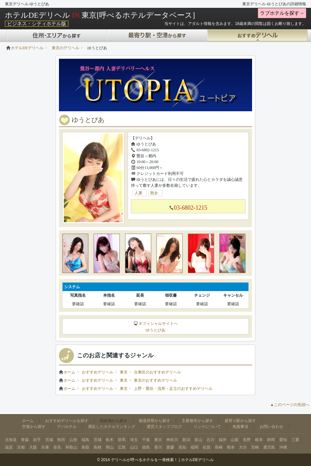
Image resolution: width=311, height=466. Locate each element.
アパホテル (67, 426)
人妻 (140, 193)
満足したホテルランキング (111, 426)
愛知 (283, 439)
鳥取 (85, 447)
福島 (85, 439)
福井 (223, 439)
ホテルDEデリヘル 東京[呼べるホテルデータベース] (100, 15)
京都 (21, 447)
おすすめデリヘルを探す (66, 420)
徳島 (146, 447)
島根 (97, 447)
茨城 (97, 439)
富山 (198, 439)
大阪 (33, 447)
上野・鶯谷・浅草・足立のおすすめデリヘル (173, 388)
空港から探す (34, 426)
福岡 (194, 447)
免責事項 (240, 426)
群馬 (122, 439)
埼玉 (134, 439)
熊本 (231, 447)
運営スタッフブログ (164, 426)
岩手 (37, 439)
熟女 (156, 193)
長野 (247, 439)
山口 (134, 447)
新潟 (186, 439)
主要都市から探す (197, 420)
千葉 (146, 439)
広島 (122, 447)
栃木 (110, 439)
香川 (158, 447)
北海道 (11, 439)
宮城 (49, 439)
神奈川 (172, 439)
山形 (73, 439)
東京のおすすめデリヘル (155, 380)
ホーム (67, 372)
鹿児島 (269, 447)
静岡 (271, 439)
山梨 (235, 439)
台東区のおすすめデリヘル (157, 372)
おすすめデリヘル (97, 372)
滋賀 (9, 447)
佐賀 (206, 447)
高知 (182, 447)
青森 (25, 439)
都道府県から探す (154, 420)
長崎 (219, 447)
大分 (243, 447)
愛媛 (170, 447)
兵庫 (45, 447)
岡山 (110, 447)
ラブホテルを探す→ (282, 13)
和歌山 (71, 447)
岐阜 (259, 439)
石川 (210, 439)
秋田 (61, 439)
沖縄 (283, 447)
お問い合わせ (271, 426)
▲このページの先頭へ (289, 404)
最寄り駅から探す (240, 420)
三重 (295, 439)
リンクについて (207, 426)
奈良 (57, 447)
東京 (124, 372)
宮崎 (255, 447)
